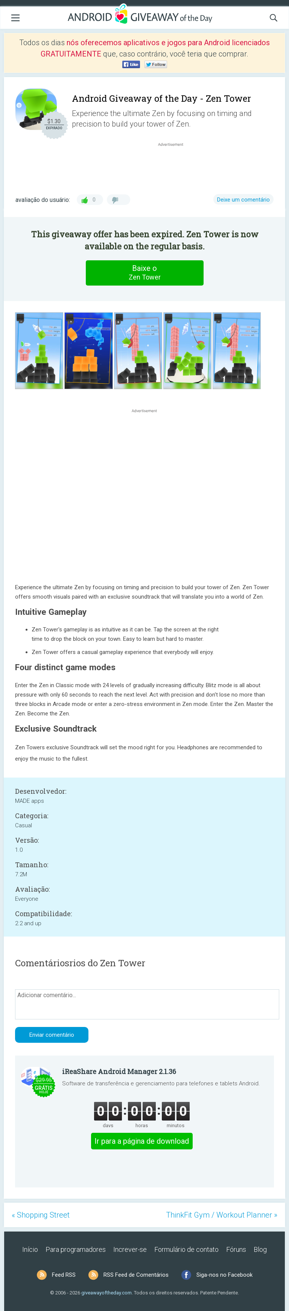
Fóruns (236, 1249)
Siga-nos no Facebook (224, 1274)
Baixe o (144, 273)
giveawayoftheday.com (106, 1293)
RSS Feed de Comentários (136, 1274)
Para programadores (76, 1249)
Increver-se (130, 1249)
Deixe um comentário (243, 199)
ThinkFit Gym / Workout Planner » (221, 1214)
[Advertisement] (175, 166)
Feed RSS (64, 1274)
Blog (260, 1249)
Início (30, 1249)
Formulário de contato (186, 1249)
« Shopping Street (41, 1214)
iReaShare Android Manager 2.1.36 (119, 1071)
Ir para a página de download (141, 1141)
